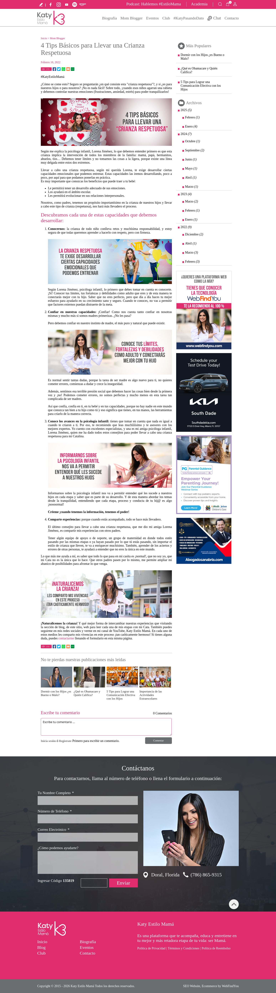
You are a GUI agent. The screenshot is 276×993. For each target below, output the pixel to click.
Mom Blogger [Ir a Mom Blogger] (132, 18)
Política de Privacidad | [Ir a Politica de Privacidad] (152, 948)
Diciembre (194, 234)
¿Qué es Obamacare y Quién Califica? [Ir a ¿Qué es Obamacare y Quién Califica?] (87, 693)
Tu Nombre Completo (56, 793)
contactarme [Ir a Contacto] (66, 638)
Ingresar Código (56, 881)
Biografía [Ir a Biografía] (109, 18)
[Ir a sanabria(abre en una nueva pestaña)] (204, 541)
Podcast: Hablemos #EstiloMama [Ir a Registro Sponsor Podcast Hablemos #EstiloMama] (153, 4)
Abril (190, 177)
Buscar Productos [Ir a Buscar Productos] (220, 4)
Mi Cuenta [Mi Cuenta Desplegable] (235, 4)
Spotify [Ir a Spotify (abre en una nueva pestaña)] (75, 4)
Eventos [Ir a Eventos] (152, 18)
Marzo (191, 186)
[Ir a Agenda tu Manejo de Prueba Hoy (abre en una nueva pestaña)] (204, 392)
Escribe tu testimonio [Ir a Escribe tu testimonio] (40, 4)
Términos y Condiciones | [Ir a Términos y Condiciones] (184, 948)
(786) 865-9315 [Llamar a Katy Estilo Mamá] (206, 874)
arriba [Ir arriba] (234, 904)
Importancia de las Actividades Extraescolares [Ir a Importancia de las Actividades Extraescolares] (150, 695)
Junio (191, 159)
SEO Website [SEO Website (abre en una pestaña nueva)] (191, 986)
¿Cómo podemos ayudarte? (58, 848)
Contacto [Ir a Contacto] (232, 18)
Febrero (192, 117)
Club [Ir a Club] (166, 18)
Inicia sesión (48, 740)
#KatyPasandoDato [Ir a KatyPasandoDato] (188, 18)
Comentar (158, 740)
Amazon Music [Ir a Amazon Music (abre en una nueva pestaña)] (83, 4)
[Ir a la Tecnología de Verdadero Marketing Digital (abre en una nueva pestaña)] (204, 310)
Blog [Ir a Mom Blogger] (41, 947)
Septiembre (194, 150)
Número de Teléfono (55, 811)
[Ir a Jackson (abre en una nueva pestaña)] (204, 474)
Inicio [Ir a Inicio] (44, 38)
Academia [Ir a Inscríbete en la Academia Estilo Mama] (199, 4)
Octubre (192, 141)
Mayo (191, 168)
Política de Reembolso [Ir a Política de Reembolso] (216, 948)
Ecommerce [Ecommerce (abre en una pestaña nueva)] (209, 986)
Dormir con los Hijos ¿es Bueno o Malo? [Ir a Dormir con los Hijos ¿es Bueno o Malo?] (56, 693)
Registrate (65, 740)
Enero (191, 126)
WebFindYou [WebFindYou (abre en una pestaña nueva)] (230, 986)
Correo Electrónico (54, 829)
